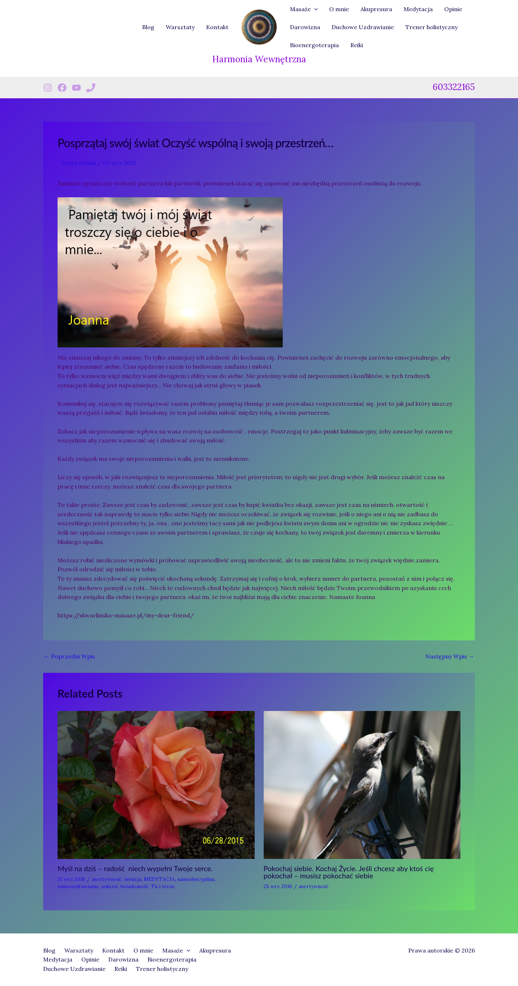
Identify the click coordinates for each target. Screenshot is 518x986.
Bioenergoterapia (314, 45)
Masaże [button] (304, 9)
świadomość (134, 886)
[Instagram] (47, 87)
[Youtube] (76, 87)
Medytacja (418, 9)
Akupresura (376, 9)
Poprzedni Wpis (69, 656)
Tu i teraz (163, 886)
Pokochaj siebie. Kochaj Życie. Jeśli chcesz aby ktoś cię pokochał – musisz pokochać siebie (349, 872)
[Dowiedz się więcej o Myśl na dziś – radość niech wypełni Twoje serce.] (156, 784)
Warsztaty (180, 27)
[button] (314, 9)
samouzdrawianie (78, 886)
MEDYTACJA (159, 879)
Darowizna (305, 27)
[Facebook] (62, 87)
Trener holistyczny (431, 27)
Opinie (453, 9)
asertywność (107, 879)
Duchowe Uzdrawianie (363, 27)
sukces (109, 886)
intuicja (132, 879)
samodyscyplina (195, 879)
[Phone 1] (90, 87)
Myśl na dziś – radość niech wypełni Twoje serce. (135, 868)
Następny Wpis (449, 656)
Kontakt (217, 27)
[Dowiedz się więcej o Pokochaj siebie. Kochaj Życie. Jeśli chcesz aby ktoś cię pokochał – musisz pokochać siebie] (362, 784)
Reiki (356, 45)
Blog (148, 27)
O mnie (339, 9)
